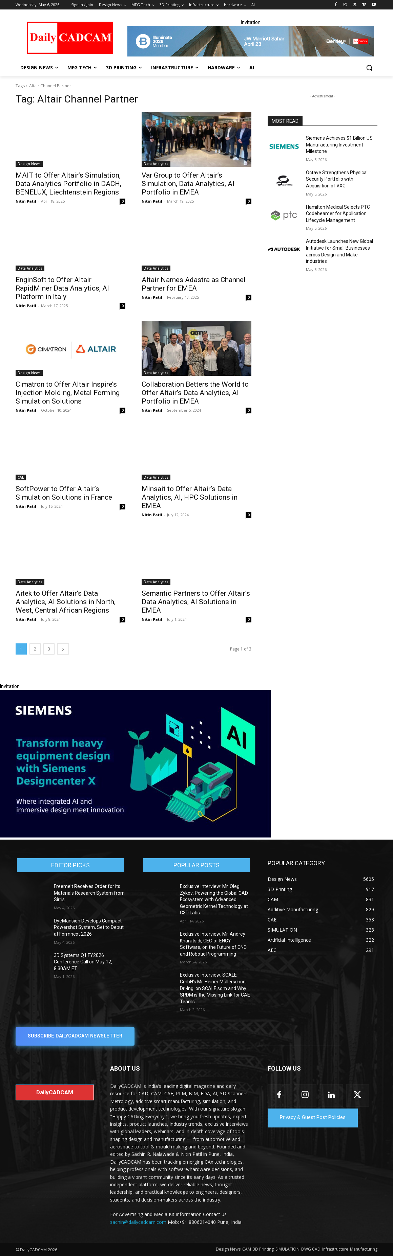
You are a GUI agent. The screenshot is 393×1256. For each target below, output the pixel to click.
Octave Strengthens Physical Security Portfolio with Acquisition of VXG (337, 179)
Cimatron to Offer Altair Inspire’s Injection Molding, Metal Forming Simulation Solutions (68, 392)
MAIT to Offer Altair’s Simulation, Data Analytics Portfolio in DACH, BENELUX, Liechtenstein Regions (68, 183)
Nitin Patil (26, 201)
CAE (21, 477)
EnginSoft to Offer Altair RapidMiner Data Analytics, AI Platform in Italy (62, 288)
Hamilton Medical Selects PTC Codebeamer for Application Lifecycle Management (338, 213)
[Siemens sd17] (135, 836)
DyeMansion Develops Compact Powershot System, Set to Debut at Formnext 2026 (89, 927)
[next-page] (63, 649)
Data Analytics (156, 163)
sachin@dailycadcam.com (138, 1222)
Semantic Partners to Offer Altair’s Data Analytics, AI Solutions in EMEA (196, 601)
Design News (29, 163)
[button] (369, 68)
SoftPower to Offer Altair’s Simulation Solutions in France (64, 493)
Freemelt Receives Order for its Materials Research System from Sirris (89, 893)
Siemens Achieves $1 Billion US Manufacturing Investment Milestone (339, 144)
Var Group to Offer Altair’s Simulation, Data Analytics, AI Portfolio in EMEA (188, 183)
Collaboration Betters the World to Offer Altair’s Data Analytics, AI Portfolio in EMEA (195, 392)
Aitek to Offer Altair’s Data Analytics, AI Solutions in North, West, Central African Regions (66, 601)
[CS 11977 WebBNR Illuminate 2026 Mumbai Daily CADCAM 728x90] (250, 41)
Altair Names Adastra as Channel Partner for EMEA (194, 284)
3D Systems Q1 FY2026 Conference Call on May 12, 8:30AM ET (83, 962)
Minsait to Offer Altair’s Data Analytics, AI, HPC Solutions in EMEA (189, 497)
